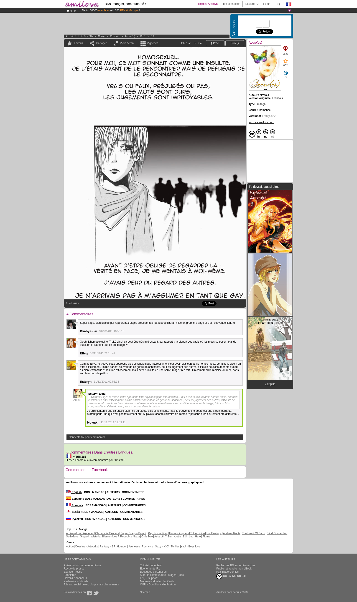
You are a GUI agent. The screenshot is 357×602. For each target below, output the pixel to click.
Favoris (78, 43)
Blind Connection (277, 533)
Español (74, 498)
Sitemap (145, 592)
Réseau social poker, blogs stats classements (91, 584)
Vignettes (152, 43)
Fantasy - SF (107, 546)
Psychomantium (157, 533)
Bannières (70, 575)
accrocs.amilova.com (261, 122)
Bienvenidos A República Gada (121, 536)
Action (70, 546)
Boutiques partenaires (153, 571)
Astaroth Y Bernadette (167, 536)
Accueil (69, 36)
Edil (185, 536)
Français (76, 456)
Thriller (175, 546)
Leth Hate (195, 536)
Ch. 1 (142, 36)
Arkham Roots (231, 533)
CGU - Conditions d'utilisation (158, 584)
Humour (122, 546)
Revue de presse (74, 568)
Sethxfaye (72, 536)
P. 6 (153, 36)
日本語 (73, 512)
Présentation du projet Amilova (82, 565)
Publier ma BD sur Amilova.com (235, 565)
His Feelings (214, 533)
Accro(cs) (130, 36)
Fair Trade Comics (227, 571)
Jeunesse (134, 546)
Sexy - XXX (162, 546)
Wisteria (95, 536)
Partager (101, 43)
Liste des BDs (86, 36)
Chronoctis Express (107, 533)
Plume (206, 536)
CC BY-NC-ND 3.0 (231, 576)
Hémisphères (85, 533)
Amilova (71, 533)
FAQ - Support (149, 578)
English (74, 492)
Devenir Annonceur (75, 578)
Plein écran (127, 43)
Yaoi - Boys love (190, 546)
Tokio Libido (197, 533)
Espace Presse (73, 571)
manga (101, 36)
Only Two (147, 536)
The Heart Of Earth (253, 533)
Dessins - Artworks (86, 546)
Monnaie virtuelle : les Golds (157, 581)
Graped (84, 536)
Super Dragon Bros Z (133, 533)
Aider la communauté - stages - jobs (162, 575)
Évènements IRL (150, 568)
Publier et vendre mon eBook (234, 568)
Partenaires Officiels (76, 581)
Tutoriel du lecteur (151, 565)
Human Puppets (179, 533)
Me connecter (231, 3)
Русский (74, 519)
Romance (115, 36)
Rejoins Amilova (208, 3)
